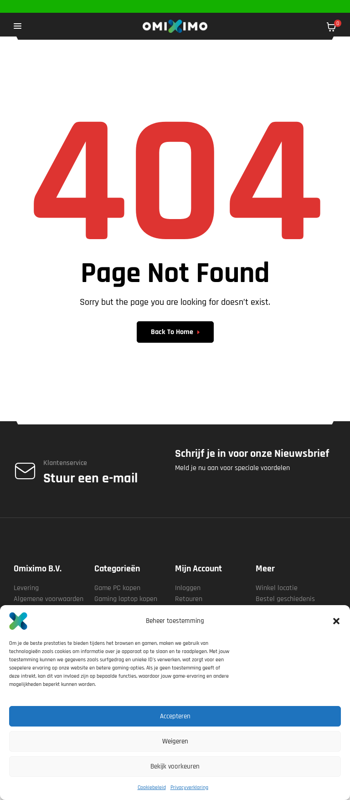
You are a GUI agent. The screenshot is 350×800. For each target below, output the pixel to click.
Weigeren (175, 741)
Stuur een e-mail (90, 478)
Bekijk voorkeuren (175, 766)
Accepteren (175, 716)
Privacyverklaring (189, 787)
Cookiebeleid (152, 787)
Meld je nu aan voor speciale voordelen (232, 468)
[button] (336, 621)
